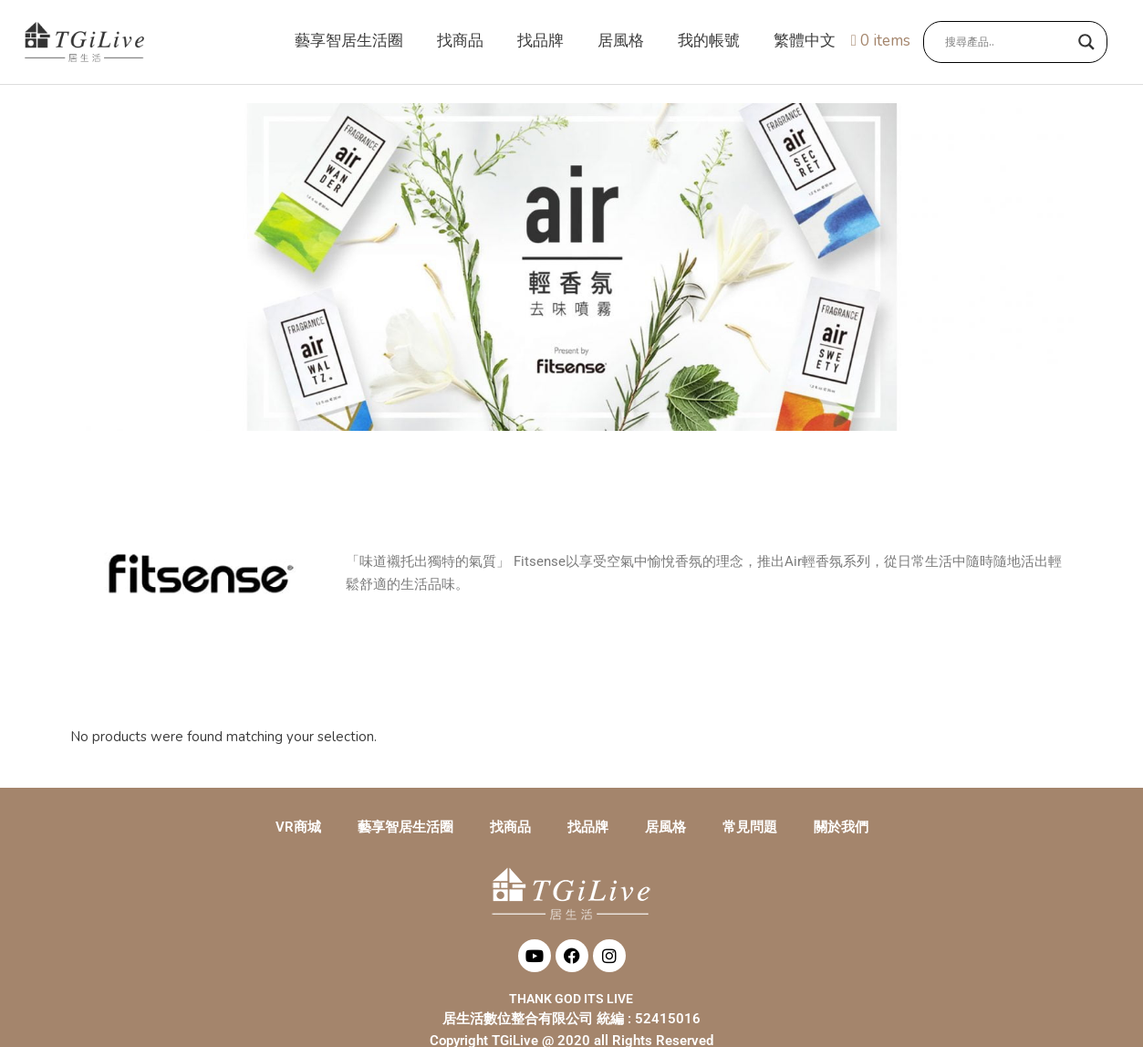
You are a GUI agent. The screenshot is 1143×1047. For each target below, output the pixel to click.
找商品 (510, 830)
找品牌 (587, 830)
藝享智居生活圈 (405, 830)
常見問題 (749, 830)
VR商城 (298, 830)
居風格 (665, 830)
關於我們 (841, 830)
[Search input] (1007, 43)
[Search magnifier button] (1086, 43)
